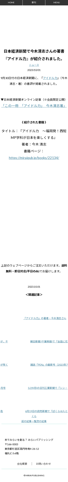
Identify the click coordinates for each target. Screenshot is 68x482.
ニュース (34, 64)
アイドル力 (50, 78)
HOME (11, 2)
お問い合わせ (43, 463)
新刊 (34, 2)
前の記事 (26, 421)
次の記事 (41, 421)
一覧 (34, 421)
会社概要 (22, 463)
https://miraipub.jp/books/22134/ (34, 158)
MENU (56, 2)
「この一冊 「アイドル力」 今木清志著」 (34, 106)
